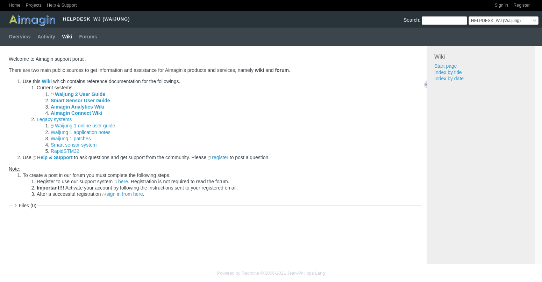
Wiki (67, 36)
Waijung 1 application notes (80, 132)
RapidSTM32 (65, 151)
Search (411, 20)
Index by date (449, 78)
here (123, 181)
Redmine (250, 273)
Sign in (501, 5)
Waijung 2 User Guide (80, 94)
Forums (88, 36)
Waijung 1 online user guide (85, 125)
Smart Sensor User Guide (80, 100)
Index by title (448, 72)
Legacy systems (54, 119)
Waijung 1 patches (71, 138)
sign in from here (125, 194)
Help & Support (62, 5)
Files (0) (28, 205)
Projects (34, 5)
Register (521, 5)
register (220, 157)
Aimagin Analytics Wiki (77, 107)
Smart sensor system (74, 145)
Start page (445, 66)
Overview (19, 36)
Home (15, 5)
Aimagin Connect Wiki (76, 113)
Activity (46, 36)
